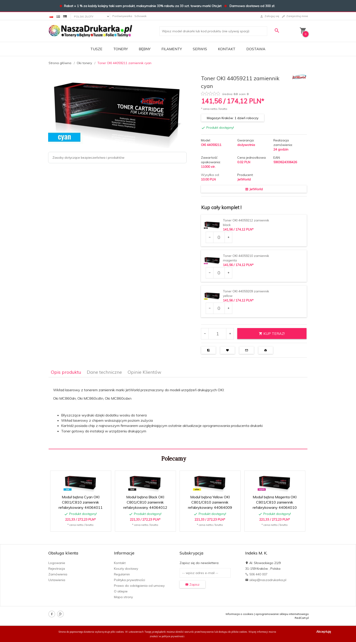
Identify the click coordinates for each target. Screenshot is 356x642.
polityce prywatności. (173, 636)
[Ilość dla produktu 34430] (219, 237)
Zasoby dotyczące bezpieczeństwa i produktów (88, 157)
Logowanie (56, 563)
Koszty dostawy (126, 569)
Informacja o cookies (239, 614)
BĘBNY (145, 49)
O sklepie (121, 591)
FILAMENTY (171, 49)
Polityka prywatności (129, 580)
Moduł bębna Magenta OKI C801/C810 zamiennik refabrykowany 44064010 (275, 502)
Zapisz (192, 584)
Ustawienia (56, 580)
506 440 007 (256, 574)
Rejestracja (56, 569)
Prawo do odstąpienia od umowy (139, 586)
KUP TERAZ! (272, 333)
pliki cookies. (117, 631)
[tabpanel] (178, 413)
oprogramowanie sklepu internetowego (282, 614)
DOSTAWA (255, 49)
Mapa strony (123, 597)
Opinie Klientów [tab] (144, 372)
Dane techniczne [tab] (104, 372)
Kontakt (226, 49)
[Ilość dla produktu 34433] (219, 308)
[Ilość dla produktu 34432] (219, 272)
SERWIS (200, 49)
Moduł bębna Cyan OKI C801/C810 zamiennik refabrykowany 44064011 (81, 502)
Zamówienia (57, 574)
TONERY (120, 49)
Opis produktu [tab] (66, 372)
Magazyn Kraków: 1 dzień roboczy (232, 118)
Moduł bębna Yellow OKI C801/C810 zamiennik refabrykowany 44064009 (210, 502)
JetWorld (244, 179)
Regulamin (122, 574)
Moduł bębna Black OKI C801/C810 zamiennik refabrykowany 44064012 (145, 502)
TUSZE (96, 49)
